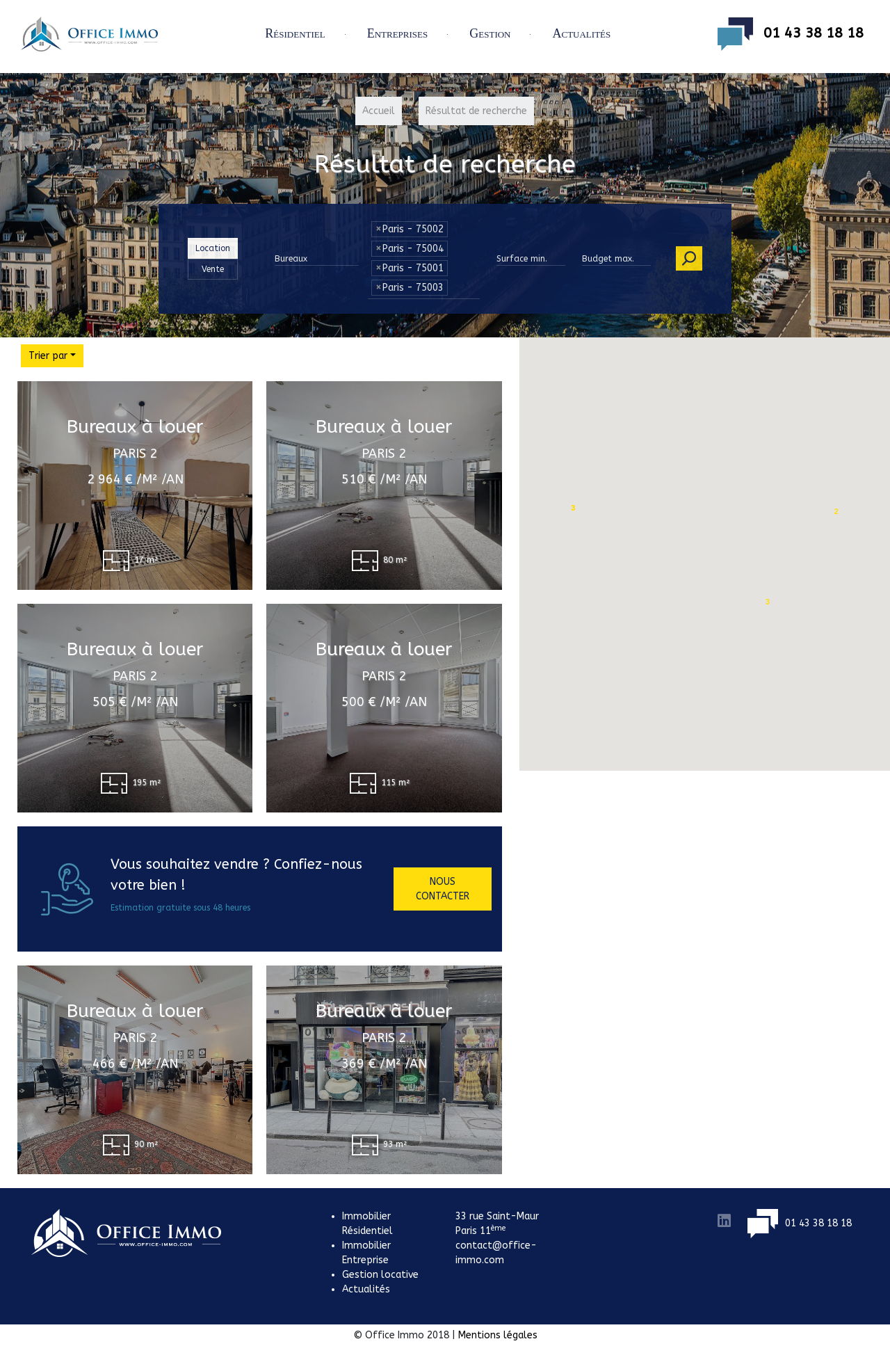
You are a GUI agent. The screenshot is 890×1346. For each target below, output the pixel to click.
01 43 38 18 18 (791, 34)
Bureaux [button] (291, 259)
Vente (213, 268)
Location (212, 247)
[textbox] (454, 284)
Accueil (378, 111)
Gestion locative (380, 1275)
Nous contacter (442, 889)
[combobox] (424, 293)
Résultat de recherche (476, 111)
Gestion (489, 33)
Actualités (581, 33)
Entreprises (397, 33)
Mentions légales (497, 1335)
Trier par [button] (48, 356)
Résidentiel (295, 33)
